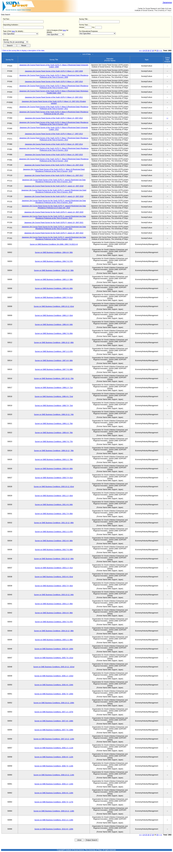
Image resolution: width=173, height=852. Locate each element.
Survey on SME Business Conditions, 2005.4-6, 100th (53, 649)
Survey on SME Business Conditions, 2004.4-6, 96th (54, 613)
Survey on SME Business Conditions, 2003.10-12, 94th (54, 595)
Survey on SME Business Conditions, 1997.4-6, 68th (54, 360)
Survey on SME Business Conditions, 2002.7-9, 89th (54, 550)
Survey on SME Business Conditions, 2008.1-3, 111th (53, 748)
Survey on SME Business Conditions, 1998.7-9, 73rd (54, 406)
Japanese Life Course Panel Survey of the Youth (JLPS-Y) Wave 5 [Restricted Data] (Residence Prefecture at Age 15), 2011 (53, 113)
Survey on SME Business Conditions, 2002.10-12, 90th (54, 559)
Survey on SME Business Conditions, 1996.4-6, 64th (54, 324)
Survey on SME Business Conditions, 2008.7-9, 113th (53, 766)
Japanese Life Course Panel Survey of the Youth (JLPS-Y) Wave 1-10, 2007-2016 (53, 165)
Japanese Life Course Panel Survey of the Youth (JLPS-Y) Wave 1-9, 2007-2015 (54, 155)
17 (151, 51)
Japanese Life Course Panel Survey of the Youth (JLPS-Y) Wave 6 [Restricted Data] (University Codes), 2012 (54, 128)
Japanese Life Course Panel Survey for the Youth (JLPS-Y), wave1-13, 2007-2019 (53, 196)
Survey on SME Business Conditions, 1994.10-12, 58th (54, 270)
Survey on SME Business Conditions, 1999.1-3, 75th (54, 424)
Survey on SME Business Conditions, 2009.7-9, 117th (53, 802)
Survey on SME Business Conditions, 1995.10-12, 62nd (54, 306)
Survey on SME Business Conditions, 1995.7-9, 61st (54, 297)
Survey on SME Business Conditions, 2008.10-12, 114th (54, 775)
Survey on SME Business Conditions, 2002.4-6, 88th (54, 541)
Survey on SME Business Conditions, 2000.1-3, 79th (54, 459)
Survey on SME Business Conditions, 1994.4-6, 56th (54, 252)
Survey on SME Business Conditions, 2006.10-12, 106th (54, 703)
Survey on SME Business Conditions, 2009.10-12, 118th (54, 811)
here (13, 31)
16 (148, 51)
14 (144, 51)
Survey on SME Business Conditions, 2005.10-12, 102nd (53, 667)
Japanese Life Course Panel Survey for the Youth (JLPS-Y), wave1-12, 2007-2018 (53, 186)
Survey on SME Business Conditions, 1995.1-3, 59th (54, 279)
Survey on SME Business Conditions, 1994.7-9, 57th (54, 261)
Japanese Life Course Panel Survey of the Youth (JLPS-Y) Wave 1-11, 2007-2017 (53, 175)
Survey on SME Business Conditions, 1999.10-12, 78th (54, 451)
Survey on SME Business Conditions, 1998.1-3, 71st (54, 388)
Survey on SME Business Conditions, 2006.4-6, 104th (53, 685)
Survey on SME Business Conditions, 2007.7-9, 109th (53, 730)
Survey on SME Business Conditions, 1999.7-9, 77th (54, 442)
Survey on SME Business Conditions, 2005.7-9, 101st (53, 658)
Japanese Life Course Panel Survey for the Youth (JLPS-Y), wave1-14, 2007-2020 (53, 212)
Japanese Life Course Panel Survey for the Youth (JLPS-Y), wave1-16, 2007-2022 (53, 233)
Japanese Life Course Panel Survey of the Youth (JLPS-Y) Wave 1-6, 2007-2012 (54, 118)
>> (161, 51)
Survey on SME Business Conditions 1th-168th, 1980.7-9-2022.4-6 (54, 244)
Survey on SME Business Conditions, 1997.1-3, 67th (54, 351)
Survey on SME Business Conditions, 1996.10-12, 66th (54, 342)
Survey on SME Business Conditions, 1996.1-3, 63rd (54, 315)
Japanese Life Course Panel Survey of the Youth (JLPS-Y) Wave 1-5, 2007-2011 (54, 97)
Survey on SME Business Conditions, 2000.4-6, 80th (54, 469)
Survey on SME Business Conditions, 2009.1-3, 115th (53, 784)
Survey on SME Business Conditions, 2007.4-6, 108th (53, 721)
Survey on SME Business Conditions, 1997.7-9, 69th (54, 369)
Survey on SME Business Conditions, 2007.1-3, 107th (53, 712)
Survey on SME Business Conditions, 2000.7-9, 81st (54, 478)
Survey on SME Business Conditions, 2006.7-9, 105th (53, 694)
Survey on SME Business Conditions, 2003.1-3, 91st (54, 568)
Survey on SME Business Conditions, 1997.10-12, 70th (54, 378)
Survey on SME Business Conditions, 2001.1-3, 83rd (54, 496)
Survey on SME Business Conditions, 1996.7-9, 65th (54, 333)
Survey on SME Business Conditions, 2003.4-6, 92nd (54, 577)
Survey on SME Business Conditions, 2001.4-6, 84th (54, 505)
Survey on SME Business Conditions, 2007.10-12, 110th (54, 739)
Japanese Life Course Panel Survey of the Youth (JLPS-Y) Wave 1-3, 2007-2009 (54, 71)
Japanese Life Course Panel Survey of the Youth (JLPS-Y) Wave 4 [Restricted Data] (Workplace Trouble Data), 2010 (53, 92)
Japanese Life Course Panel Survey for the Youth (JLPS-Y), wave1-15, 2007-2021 (53, 222)
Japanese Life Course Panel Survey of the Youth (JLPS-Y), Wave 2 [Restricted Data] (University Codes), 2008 (53, 66)
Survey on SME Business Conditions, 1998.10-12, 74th (54, 414)
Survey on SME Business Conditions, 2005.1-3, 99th (54, 640)
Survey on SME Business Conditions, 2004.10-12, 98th (54, 631)
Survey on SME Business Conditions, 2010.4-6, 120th (53, 829)
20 (157, 51)
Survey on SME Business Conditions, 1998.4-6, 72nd (54, 396)
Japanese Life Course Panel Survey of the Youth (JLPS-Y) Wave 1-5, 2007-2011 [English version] (54, 102)
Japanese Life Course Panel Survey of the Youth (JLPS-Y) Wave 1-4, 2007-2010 (54, 82)
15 (146, 51)
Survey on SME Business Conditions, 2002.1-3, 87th (54, 532)
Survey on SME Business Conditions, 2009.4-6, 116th (53, 793)
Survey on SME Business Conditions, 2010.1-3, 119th (53, 820)
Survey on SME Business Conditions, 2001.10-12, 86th (54, 523)
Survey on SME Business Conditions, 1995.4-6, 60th (54, 288)
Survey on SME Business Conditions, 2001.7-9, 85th (54, 514)
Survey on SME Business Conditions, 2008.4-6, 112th (53, 757)
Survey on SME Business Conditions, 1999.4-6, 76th (54, 433)
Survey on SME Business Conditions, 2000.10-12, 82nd (54, 487)
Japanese (167, 2)
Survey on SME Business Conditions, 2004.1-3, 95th (54, 604)
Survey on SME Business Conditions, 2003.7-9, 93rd (54, 586)
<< (140, 51)
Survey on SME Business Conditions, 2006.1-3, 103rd (53, 676)
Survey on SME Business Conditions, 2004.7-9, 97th (54, 622)
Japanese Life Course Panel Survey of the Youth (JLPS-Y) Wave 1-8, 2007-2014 (54, 144)
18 (153, 51)
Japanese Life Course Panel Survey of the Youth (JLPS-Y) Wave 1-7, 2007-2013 (54, 134)
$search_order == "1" (15, 42)
